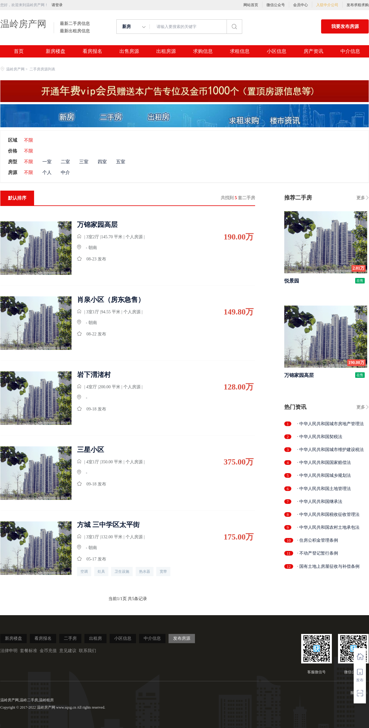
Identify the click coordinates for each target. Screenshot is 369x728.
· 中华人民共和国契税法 (319, 436)
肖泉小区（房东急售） (111, 299)
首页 (18, 51)
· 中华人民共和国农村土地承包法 (328, 527)
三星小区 (90, 449)
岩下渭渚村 (94, 374)
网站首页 (250, 5)
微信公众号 (275, 5)
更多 (360, 198)
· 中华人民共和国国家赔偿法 (324, 462)
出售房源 (129, 51)
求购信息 (202, 51)
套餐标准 (28, 650)
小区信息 (276, 51)
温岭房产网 (23, 24)
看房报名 (92, 51)
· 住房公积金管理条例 (317, 540)
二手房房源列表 (42, 69)
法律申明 (8, 650)
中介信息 (350, 51)
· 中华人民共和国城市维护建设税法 (330, 449)
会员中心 (300, 5)
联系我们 (87, 650)
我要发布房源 (345, 26)
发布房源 (181, 638)
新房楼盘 (55, 51)
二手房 (70, 638)
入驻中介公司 (327, 5)
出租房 (95, 638)
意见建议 (67, 650)
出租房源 (166, 51)
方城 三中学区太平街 (108, 524)
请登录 (57, 5)
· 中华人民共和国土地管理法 (324, 488)
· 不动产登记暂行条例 (317, 553)
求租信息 (239, 51)
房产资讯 (313, 51)
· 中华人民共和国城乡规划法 (324, 475)
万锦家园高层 (97, 224)
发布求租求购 (358, 5)
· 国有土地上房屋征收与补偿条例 (328, 566)
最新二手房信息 (75, 24)
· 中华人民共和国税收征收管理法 (328, 514)
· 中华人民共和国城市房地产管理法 (330, 423)
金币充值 (48, 650)
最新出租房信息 (75, 31)
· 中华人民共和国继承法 (319, 501)
